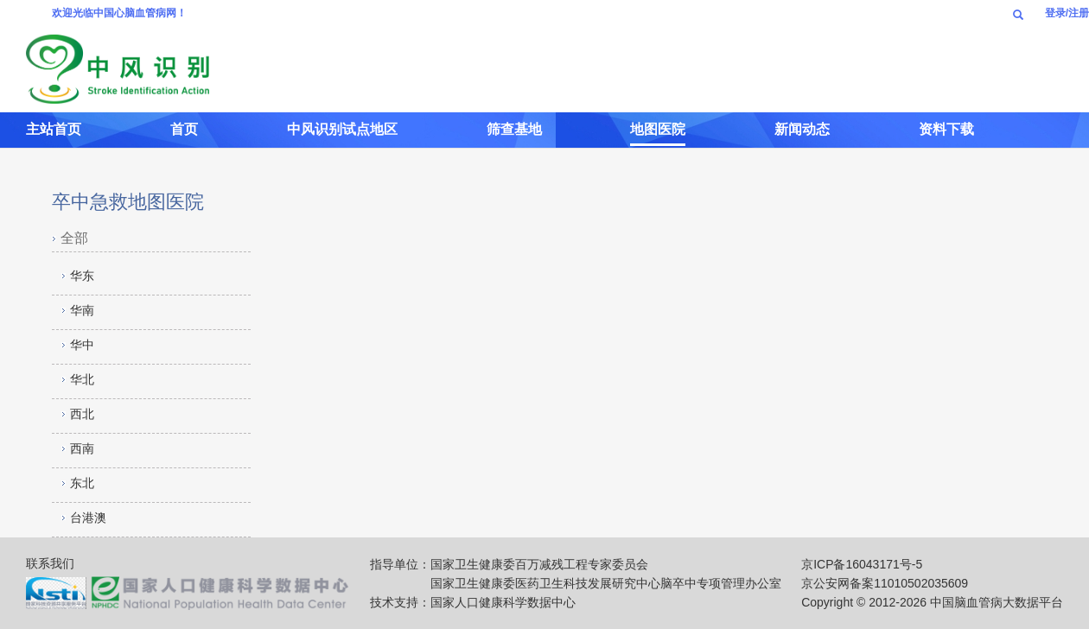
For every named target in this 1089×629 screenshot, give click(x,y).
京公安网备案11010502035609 (884, 583)
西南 (82, 448)
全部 (74, 238)
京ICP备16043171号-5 (861, 564)
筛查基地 (514, 129)
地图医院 (657, 129)
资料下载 (946, 129)
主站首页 (53, 129)
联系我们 (50, 563)
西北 (82, 414)
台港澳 (88, 517)
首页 (184, 129)
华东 (82, 276)
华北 (82, 379)
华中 (82, 345)
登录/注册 (1067, 13)
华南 (82, 310)
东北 (82, 483)
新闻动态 (802, 129)
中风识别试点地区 (342, 129)
